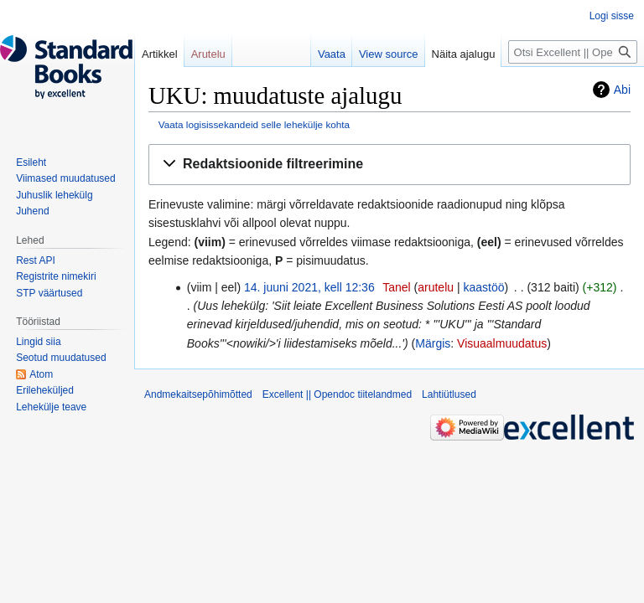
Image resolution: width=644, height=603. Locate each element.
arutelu (436, 287)
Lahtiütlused (449, 394)
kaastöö (483, 287)
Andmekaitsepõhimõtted (198, 394)
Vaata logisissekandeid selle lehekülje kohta (254, 124)
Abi (622, 89)
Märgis (432, 343)
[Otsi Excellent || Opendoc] (572, 52)
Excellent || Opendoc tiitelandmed (337, 394)
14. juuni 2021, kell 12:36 (309, 287)
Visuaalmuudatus (502, 343)
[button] (389, 164)
